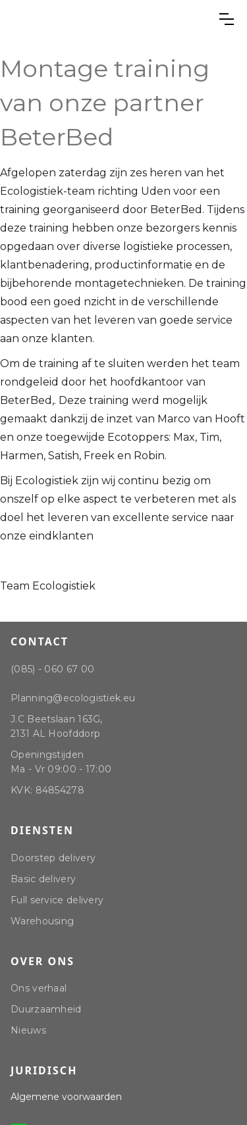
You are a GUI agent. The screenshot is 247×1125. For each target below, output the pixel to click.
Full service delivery (57, 900)
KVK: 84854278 (47, 790)
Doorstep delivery (53, 858)
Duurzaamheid (46, 1009)
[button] (226, 19)
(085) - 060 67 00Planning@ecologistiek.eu (73, 683)
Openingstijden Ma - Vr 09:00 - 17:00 (61, 762)
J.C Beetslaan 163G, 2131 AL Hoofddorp (57, 726)
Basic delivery (43, 879)
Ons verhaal (39, 988)
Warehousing (42, 921)
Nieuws (28, 1030)
